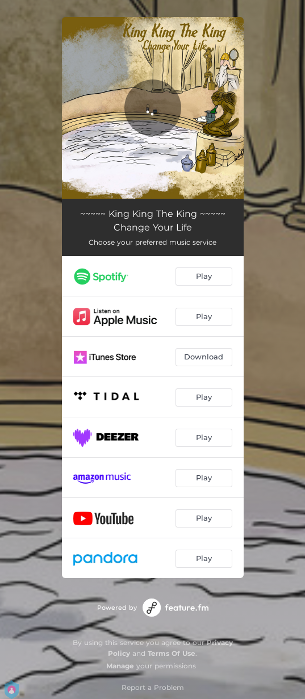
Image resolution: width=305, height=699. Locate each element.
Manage (120, 666)
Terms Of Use (171, 653)
